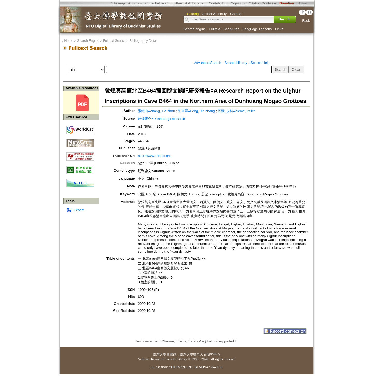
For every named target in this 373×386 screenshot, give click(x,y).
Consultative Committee (163, 3)
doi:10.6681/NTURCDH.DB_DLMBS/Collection (186, 367)
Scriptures (231, 29)
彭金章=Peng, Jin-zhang (196, 111)
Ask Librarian (195, 3)
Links (279, 29)
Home (302, 3)
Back (306, 21)
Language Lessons (257, 29)
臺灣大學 (159, 354)
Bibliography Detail (143, 41)
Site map (118, 3)
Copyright (238, 3)
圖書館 (171, 354)
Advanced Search (207, 63)
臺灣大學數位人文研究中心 (200, 354)
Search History (236, 63)
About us (135, 3)
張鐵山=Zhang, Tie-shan (156, 111)
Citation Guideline (262, 3)
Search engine (195, 29)
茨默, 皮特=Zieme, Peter (236, 111)
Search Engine (88, 41)
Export (79, 210)
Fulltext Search (114, 41)
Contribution (218, 3)
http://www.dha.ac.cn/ (154, 156)
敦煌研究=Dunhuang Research (161, 119)
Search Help (259, 63)
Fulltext (214, 29)
